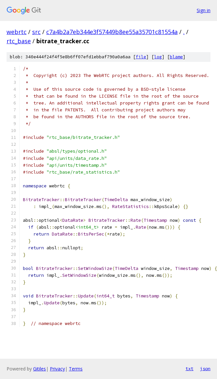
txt (189, 368)
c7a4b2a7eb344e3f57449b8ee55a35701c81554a (112, 32)
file (141, 57)
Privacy (57, 369)
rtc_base (19, 41)
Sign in (203, 10)
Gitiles (39, 369)
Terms (76, 369)
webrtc (17, 32)
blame (176, 57)
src (36, 32)
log (158, 57)
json (205, 368)
